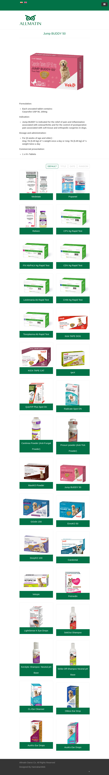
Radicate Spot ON (73, 408)
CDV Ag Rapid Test (72, 265)
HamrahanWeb (38, 767)
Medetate (36, 196)
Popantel (73, 196)
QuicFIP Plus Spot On (36, 407)
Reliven (36, 231)
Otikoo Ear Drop (73, 711)
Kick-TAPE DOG (73, 336)
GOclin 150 (36, 521)
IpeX (73, 372)
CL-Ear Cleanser (36, 709)
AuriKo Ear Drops (36, 745)
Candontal (73, 560)
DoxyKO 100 (36, 558)
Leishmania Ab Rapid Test (36, 300)
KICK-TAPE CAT (36, 370)
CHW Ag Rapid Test (72, 300)
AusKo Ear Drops (72, 747)
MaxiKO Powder (36, 485)
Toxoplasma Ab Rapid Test (36, 334)
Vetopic (36, 594)
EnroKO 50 (72, 523)
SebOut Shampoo (73, 632)
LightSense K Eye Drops (36, 630)
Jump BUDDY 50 (54, 33)
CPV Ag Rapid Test (73, 231)
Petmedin (72, 596)
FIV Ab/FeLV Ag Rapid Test (36, 265)
